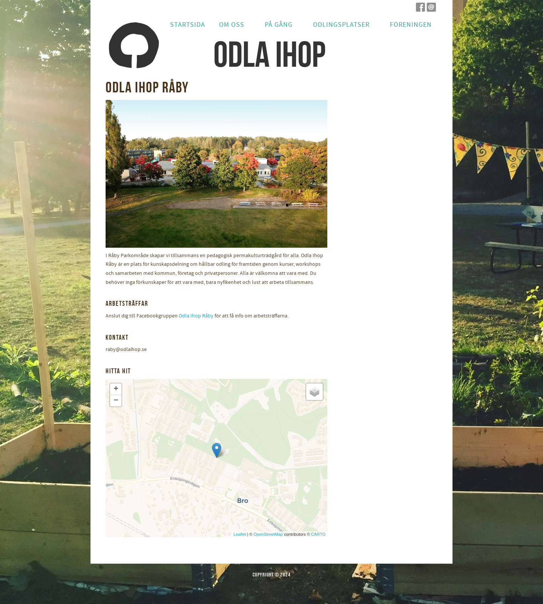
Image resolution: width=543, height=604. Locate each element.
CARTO (318, 534)
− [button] (116, 400)
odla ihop (269, 54)
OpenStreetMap (268, 534)
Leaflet (239, 534)
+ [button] (116, 389)
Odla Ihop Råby (196, 316)
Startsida (187, 24)
